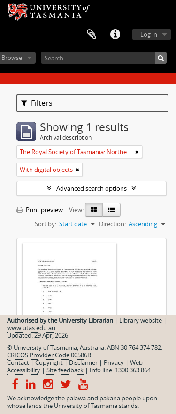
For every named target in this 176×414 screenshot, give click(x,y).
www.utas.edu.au (31, 328)
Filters (37, 103)
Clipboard (91, 34)
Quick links (115, 34)
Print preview (39, 210)
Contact (18, 362)
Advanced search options (91, 188)
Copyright (49, 362)
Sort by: (45, 224)
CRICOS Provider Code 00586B (49, 355)
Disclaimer (83, 362)
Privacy (114, 362)
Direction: (112, 224)
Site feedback (65, 370)
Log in (148, 34)
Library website (140, 320)
